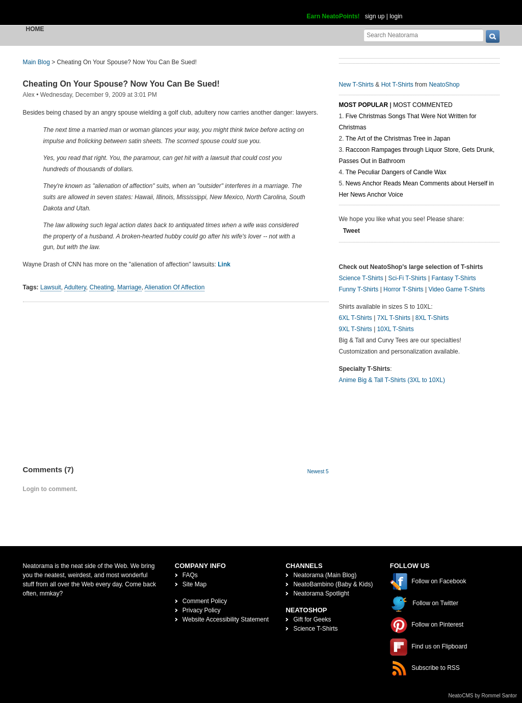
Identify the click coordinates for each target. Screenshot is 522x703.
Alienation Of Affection (175, 287)
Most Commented (422, 105)
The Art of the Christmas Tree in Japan (398, 138)
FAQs (190, 575)
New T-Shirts (356, 84)
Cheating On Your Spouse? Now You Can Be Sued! (121, 83)
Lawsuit (50, 287)
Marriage (129, 287)
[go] (493, 36)
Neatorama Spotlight (321, 593)
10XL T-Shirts (395, 329)
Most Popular (363, 105)
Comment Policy (204, 601)
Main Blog (36, 62)
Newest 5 (318, 471)
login (395, 16)
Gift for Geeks (312, 619)
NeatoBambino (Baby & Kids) (333, 584)
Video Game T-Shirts (456, 289)
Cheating (101, 287)
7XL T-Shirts (393, 317)
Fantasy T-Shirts (453, 278)
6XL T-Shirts (355, 317)
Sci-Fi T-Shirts (407, 278)
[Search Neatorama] (423, 35)
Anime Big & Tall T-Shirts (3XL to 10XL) (392, 380)
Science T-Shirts (361, 278)
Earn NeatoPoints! (333, 16)
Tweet (351, 230)
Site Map (194, 584)
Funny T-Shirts (359, 289)
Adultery (75, 287)
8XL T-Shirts (432, 317)
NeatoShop (444, 84)
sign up (375, 16)
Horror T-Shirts (403, 289)
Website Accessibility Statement (225, 619)
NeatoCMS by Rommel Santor (483, 695)
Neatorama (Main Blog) (324, 575)
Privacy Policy (201, 610)
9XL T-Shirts (355, 329)
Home (35, 29)
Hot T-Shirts (397, 84)
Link (224, 264)
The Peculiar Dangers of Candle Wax (396, 172)
